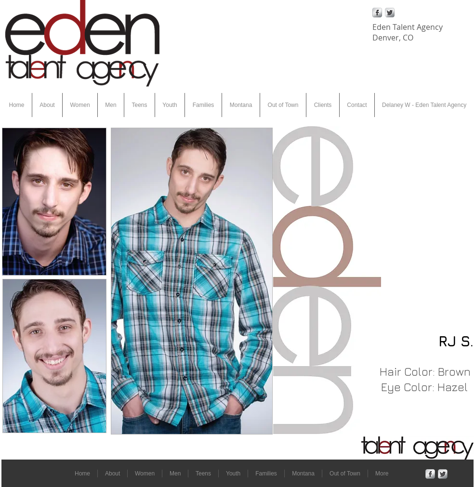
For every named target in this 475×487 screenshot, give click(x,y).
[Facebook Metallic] (377, 12)
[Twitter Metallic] (390, 12)
